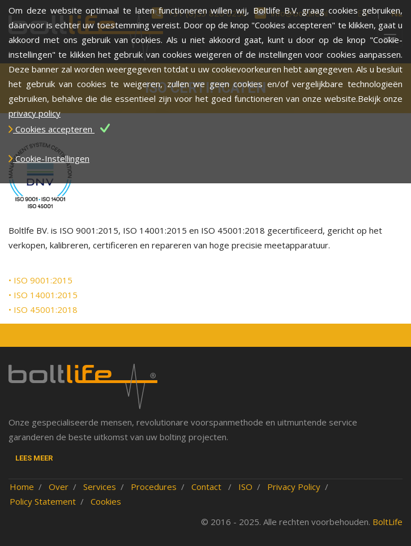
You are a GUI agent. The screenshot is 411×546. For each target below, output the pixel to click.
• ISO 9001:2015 (40, 280)
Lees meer (34, 458)
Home (22, 486)
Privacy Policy (293, 486)
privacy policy (34, 113)
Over (58, 486)
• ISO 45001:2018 (43, 309)
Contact (207, 486)
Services (99, 486)
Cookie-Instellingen (48, 158)
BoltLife (388, 521)
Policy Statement (43, 501)
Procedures (154, 486)
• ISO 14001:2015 (43, 294)
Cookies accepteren (59, 129)
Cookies (106, 501)
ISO (245, 486)
